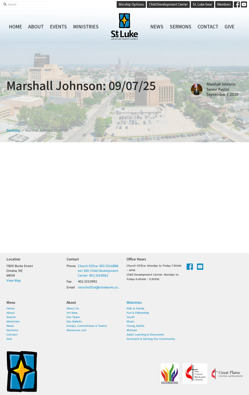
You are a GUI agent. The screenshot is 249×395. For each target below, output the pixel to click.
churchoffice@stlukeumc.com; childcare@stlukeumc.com (100, 287)
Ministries (86, 26)
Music (130, 321)
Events (58, 26)
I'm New (71, 312)
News (156, 26)
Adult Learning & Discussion (145, 334)
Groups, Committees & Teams (86, 325)
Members (224, 4)
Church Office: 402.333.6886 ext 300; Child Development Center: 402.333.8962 (98, 271)
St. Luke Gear (202, 4)
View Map (13, 280)
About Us (72, 308)
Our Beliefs (74, 321)
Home (15, 26)
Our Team (73, 317)
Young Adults (135, 325)
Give (229, 26)
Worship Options (131, 4)
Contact (208, 26)
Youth (131, 317)
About (36, 26)
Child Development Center (168, 4)
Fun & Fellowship (138, 312)
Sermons (180, 26)
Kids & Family (135, 308)
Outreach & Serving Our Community (151, 339)
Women (132, 330)
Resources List (76, 330)
